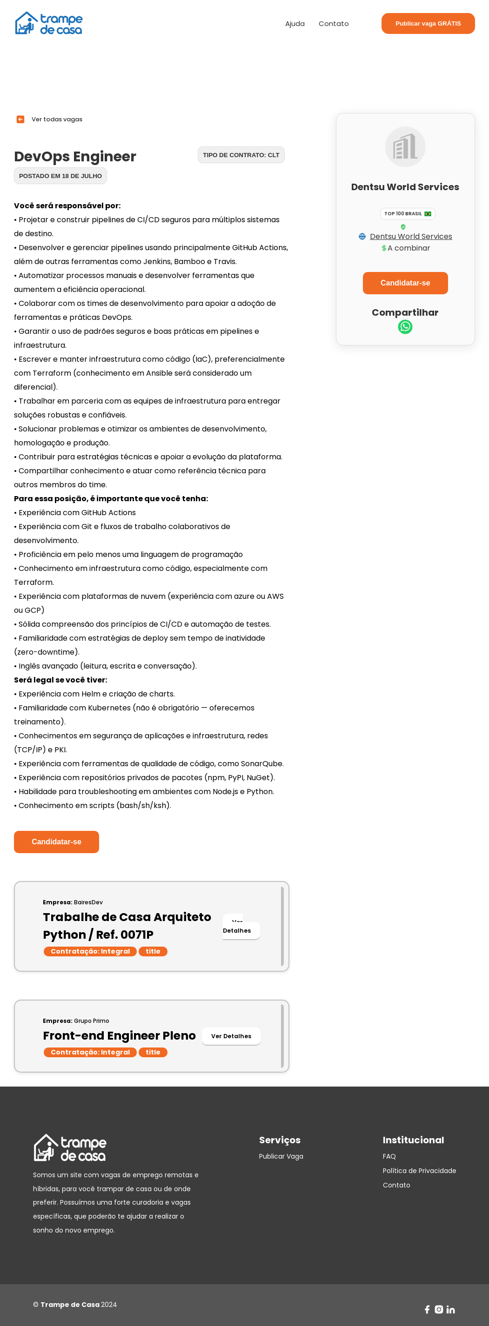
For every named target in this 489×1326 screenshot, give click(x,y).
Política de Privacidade (419, 1170)
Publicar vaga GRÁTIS (428, 23)
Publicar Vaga (281, 1156)
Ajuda (295, 23)
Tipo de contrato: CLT (241, 155)
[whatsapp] (405, 328)
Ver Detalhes (237, 926)
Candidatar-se (56, 842)
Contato (334, 23)
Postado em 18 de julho (60, 175)
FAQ (389, 1156)
